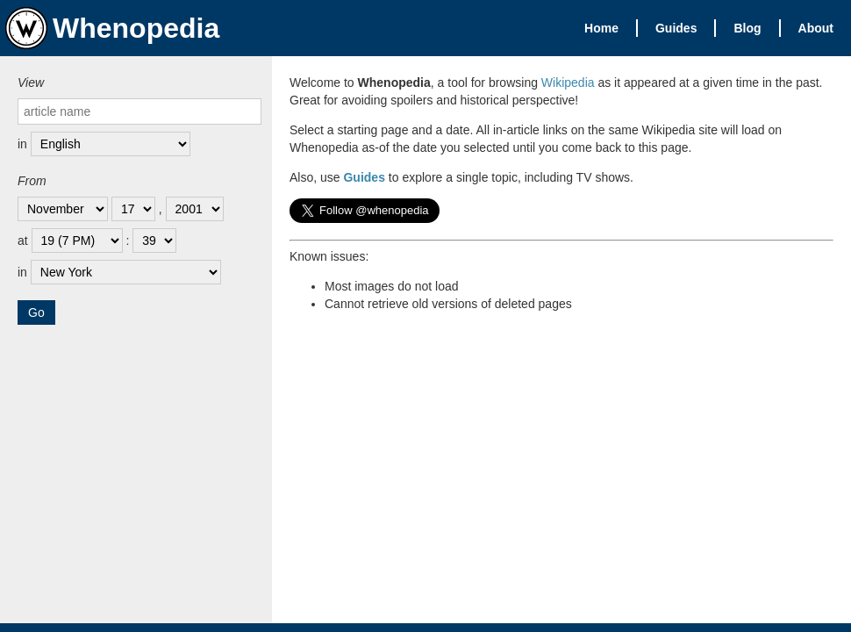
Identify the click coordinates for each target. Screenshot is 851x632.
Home (601, 28)
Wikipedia (568, 82)
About (815, 28)
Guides (676, 28)
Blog (747, 28)
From (32, 181)
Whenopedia (112, 28)
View (31, 82)
